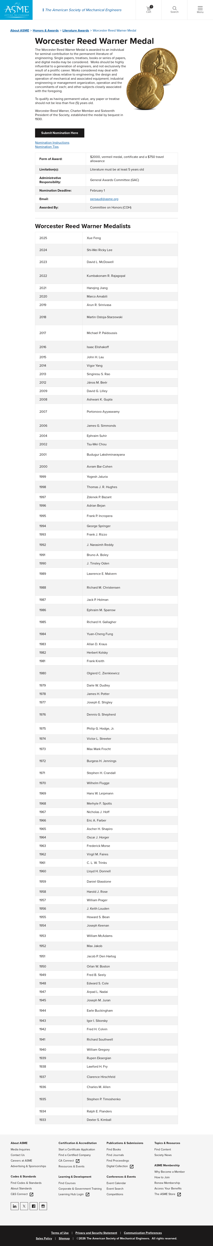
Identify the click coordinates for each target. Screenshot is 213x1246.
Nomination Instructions (52, 143)
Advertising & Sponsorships (28, 1166)
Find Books (114, 1149)
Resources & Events (72, 1166)
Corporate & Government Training (80, 1188)
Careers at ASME (21, 1160)
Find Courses (67, 1183)
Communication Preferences (143, 1233)
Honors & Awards (46, 30)
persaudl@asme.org (104, 199)
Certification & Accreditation (78, 1143)
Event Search (115, 1188)
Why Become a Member (169, 1172)
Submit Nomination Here (59, 133)
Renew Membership (167, 1183)
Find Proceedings (118, 1160)
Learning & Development (75, 1176)
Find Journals (115, 1155)
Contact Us (18, 1155)
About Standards (21, 1188)
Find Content (162, 1149)
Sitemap (64, 1238)
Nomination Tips (47, 147)
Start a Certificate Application (77, 1149)
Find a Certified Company (75, 1155)
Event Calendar (116, 1183)
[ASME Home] (16, 10)
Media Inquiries (20, 1149)
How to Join (162, 1177)
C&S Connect (22, 1194)
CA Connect (69, 1160)
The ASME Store (167, 1194)
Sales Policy (44, 1238)
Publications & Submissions (125, 1143)
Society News (163, 1155)
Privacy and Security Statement (96, 1233)
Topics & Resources (167, 1143)
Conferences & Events (121, 1176)
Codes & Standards (23, 1176)
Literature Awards (75, 30)
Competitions (115, 1194)
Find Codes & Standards (26, 1183)
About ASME (19, 30)
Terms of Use (60, 1233)
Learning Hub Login (74, 1194)
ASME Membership (167, 1165)
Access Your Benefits (168, 1188)
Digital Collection (120, 1166)
